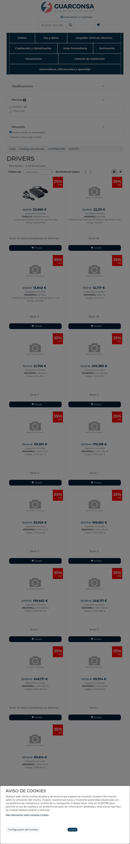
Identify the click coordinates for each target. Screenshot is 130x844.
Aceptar (73, 829)
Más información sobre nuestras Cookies (27, 815)
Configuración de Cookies (23, 829)
